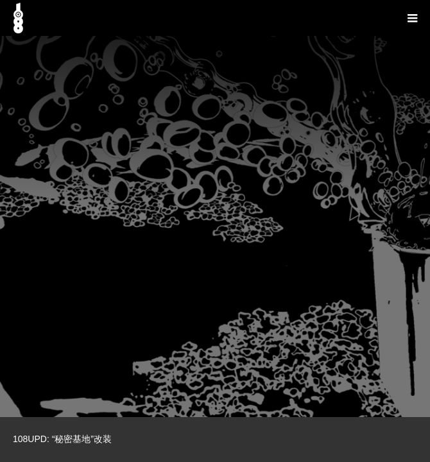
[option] (215, 208)
